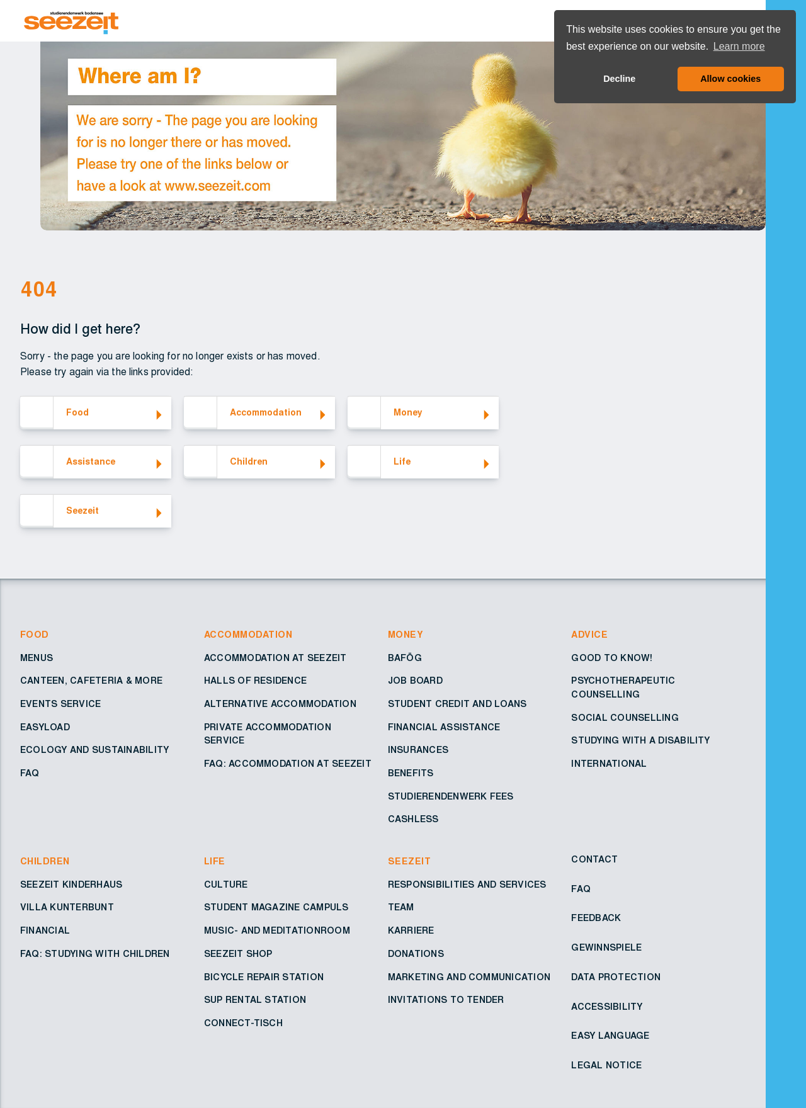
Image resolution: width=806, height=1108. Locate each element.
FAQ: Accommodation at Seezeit (288, 764)
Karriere (411, 931)
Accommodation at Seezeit (275, 658)
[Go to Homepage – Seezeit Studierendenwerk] (395, 21)
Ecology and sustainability (94, 750)
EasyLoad (45, 727)
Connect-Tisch (243, 1023)
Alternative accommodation (280, 704)
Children (45, 861)
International (609, 764)
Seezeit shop (238, 954)
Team (401, 907)
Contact (594, 860)
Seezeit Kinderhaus (71, 885)
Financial (45, 931)
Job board (415, 681)
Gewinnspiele (606, 948)
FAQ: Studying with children (94, 954)
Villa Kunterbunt (67, 907)
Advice (589, 635)
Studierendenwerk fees (451, 797)
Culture (226, 885)
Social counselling (624, 718)
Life (214, 861)
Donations (416, 954)
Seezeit (409, 861)
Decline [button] (619, 79)
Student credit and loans (457, 704)
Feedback (596, 918)
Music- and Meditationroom (277, 931)
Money (405, 635)
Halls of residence (255, 681)
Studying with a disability (640, 741)
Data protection (616, 977)
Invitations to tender (446, 1000)
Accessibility (606, 1007)
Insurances (418, 750)
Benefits (411, 773)
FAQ (30, 773)
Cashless (413, 819)
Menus (36, 658)
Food (34, 635)
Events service (60, 704)
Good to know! (611, 658)
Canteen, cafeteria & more (91, 681)
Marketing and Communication (469, 977)
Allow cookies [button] (730, 79)
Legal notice (606, 1065)
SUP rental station (255, 1000)
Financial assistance (444, 727)
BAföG (405, 658)
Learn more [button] (739, 46)
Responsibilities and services (467, 885)
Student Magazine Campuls (276, 907)
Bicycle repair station (264, 977)
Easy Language (610, 1036)
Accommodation (248, 635)
